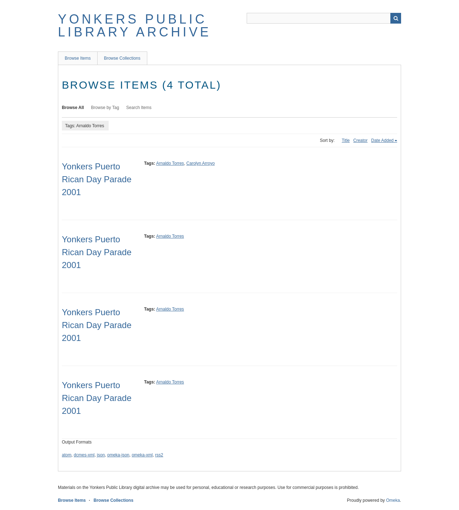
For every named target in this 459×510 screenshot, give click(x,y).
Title (346, 140)
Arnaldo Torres (170, 163)
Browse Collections (122, 58)
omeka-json (118, 454)
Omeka (393, 500)
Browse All (73, 107)
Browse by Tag (105, 107)
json (101, 454)
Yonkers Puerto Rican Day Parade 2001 (97, 179)
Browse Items (78, 58)
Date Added (382, 140)
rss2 (159, 454)
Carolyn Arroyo (200, 163)
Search (395, 18)
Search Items (139, 107)
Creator (360, 140)
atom (66, 454)
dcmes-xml (84, 454)
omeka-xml (142, 454)
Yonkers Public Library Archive (134, 25)
